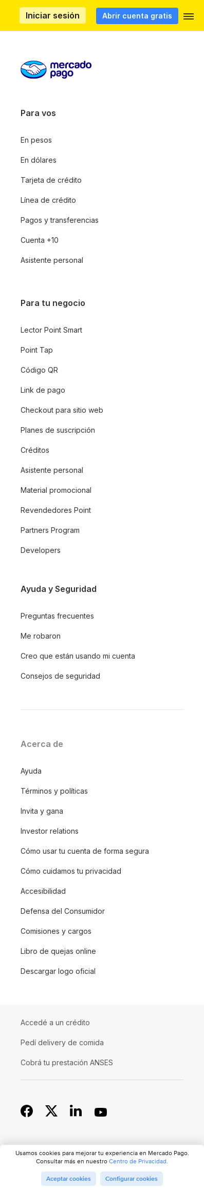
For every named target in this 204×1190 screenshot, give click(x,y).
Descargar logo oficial (58, 971)
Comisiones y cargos (56, 931)
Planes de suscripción (58, 430)
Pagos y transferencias (60, 220)
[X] (51, 1111)
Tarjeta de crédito (51, 180)
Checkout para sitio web (62, 410)
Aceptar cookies (68, 1178)
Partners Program (50, 530)
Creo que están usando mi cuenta (78, 655)
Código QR (39, 370)
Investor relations (50, 831)
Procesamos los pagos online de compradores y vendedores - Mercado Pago (23, 16)
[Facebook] (27, 1111)
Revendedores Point (56, 510)
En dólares (39, 160)
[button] (188, 18)
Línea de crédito (48, 200)
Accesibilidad (43, 891)
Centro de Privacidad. (138, 1161)
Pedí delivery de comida (62, 1042)
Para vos (38, 113)
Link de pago (43, 390)
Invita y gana (42, 811)
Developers (41, 550)
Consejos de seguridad (60, 675)
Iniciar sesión (53, 15)
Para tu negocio (53, 303)
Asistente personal (52, 260)
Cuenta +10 (40, 240)
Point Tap (37, 350)
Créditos (35, 450)
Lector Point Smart (51, 329)
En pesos (36, 140)
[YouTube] (101, 1111)
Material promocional (56, 490)
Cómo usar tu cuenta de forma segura (85, 851)
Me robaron (41, 635)
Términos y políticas (54, 790)
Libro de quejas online (58, 951)
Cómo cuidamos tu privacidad (71, 871)
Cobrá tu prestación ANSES (67, 1062)
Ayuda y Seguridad (59, 589)
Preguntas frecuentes (57, 615)
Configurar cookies (131, 1178)
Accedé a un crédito (55, 1022)
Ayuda (31, 770)
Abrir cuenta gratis (137, 15)
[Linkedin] (76, 1111)
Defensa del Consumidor (63, 911)
